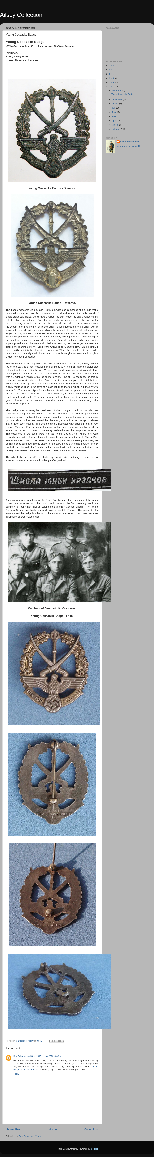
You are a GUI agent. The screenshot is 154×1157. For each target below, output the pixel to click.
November (117, 90)
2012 (112, 86)
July (114, 108)
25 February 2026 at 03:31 (49, 1056)
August (115, 103)
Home (53, 1129)
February (116, 129)
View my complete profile (129, 146)
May (114, 116)
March (115, 125)
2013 (112, 82)
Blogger (94, 1149)
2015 (112, 74)
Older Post (91, 1129)
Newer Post (13, 1129)
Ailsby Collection (21, 15)
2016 (112, 70)
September (117, 99)
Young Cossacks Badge (122, 94)
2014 (112, 78)
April (114, 120)
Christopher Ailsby (129, 142)
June (114, 112)
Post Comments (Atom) (30, 1136)
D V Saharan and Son (24, 1056)
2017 (112, 65)
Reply (16, 1074)
